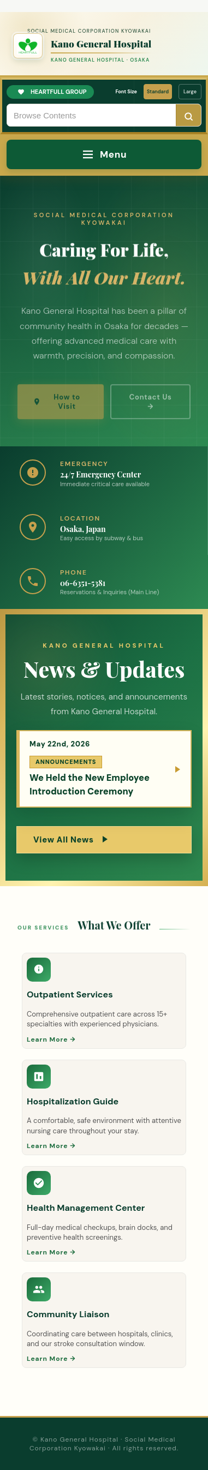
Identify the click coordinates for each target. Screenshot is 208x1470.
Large (190, 91)
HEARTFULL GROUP (52, 91)
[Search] (188, 116)
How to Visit (56, 408)
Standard (158, 91)
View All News (70, 839)
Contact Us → (150, 408)
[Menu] (104, 154)
